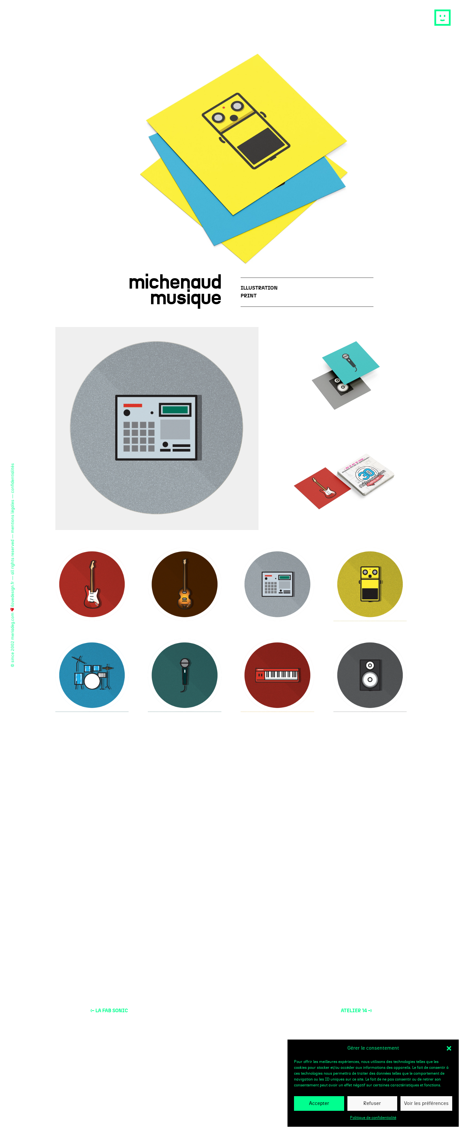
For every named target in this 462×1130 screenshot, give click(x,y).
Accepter (319, 1103)
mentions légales (13, 516)
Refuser (372, 1103)
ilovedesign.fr (13, 596)
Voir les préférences (426, 1103)
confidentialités (13, 478)
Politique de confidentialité (373, 1118)
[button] (449, 1048)
